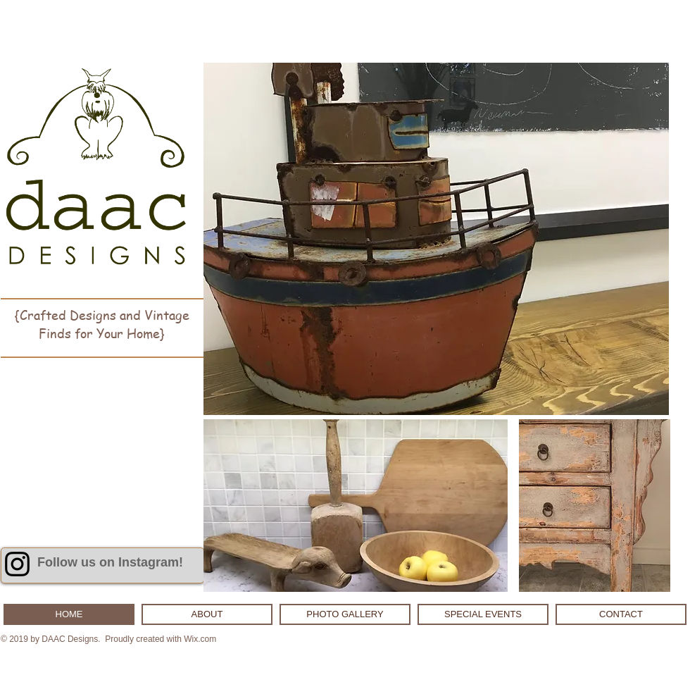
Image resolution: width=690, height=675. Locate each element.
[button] (436, 239)
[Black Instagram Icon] (17, 564)
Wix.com (200, 639)
